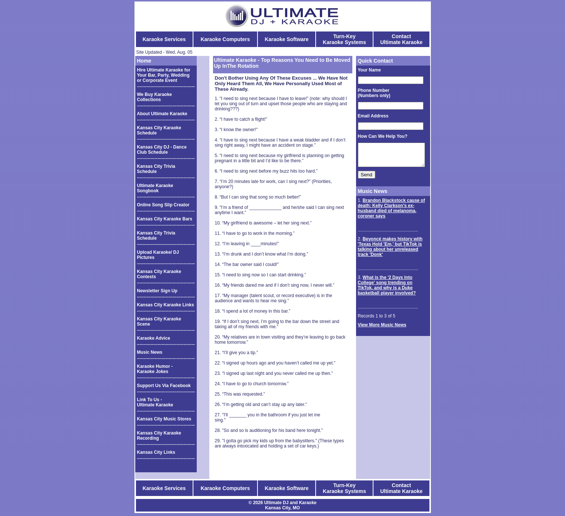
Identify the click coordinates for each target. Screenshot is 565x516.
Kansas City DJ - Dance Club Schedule (162, 149)
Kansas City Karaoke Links (165, 304)
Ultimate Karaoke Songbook (155, 188)
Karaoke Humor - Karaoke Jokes (155, 369)
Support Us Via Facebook (164, 385)
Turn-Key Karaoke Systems (344, 39)
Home (144, 61)
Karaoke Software (287, 39)
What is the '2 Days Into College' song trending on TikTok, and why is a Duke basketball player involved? (390, 289)
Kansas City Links (156, 452)
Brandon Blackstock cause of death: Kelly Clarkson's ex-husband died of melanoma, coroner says (387, 212)
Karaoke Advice (153, 338)
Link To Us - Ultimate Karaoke (155, 402)
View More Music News (378, 329)
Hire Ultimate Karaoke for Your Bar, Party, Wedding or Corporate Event (163, 75)
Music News (150, 352)
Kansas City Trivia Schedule (156, 169)
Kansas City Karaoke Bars (164, 219)
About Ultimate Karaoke (162, 113)
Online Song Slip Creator (163, 204)
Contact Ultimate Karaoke (401, 39)
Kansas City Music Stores (164, 419)
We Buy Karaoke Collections (154, 97)
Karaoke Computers (225, 39)
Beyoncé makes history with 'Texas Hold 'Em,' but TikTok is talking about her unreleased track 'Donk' (390, 251)
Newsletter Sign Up (157, 290)
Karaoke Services (164, 39)
